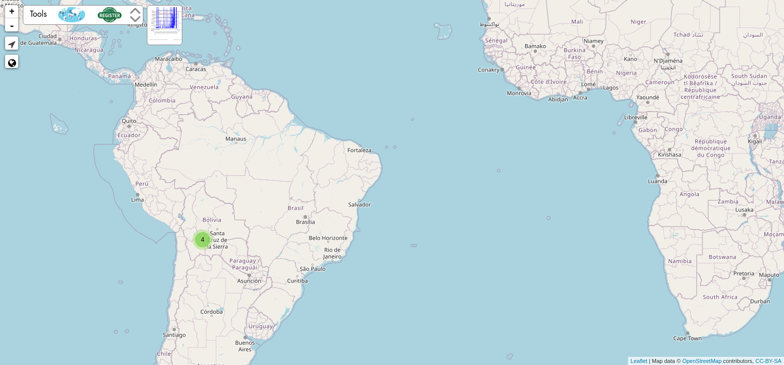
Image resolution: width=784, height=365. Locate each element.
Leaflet (639, 361)
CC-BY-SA (768, 361)
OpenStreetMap (702, 361)
